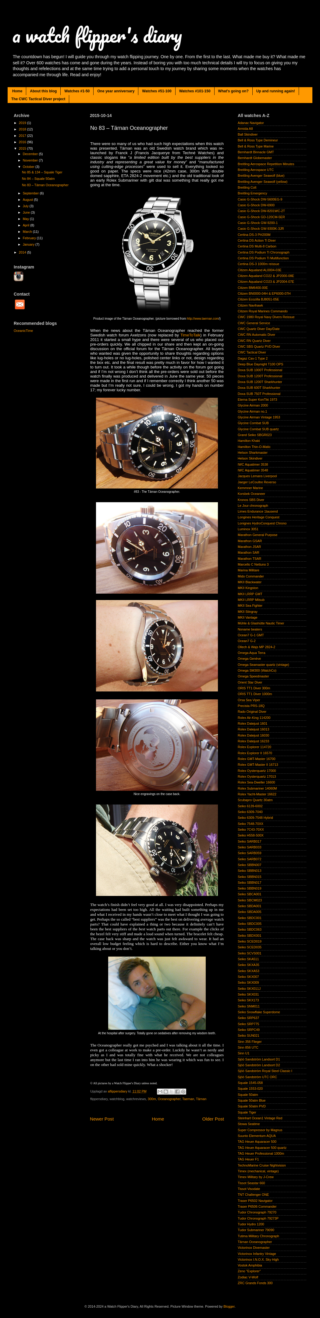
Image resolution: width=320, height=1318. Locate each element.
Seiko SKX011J (249, 988)
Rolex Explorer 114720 (254, 747)
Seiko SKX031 (248, 994)
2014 (23, 252)
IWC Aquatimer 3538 (253, 464)
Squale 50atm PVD (252, 1106)
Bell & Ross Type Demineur (258, 140)
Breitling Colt (247, 187)
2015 (23, 148)
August (28, 199)
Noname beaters (250, 629)
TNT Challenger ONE (253, 1194)
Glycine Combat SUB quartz (258, 429)
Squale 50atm (248, 1094)
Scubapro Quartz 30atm (255, 800)
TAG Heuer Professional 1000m (261, 1153)
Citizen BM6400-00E (253, 288)
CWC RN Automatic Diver (256, 334)
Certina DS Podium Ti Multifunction (263, 258)
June (27, 212)
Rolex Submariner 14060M (257, 788)
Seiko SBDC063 (249, 929)
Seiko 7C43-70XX (251, 829)
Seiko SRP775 (248, 1024)
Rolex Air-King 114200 (254, 717)
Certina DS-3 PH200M (254, 234)
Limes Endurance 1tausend (258, 511)
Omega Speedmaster (253, 676)
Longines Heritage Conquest (258, 517)
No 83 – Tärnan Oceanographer (45, 185)
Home (17, 91)
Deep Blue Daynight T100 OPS (260, 364)
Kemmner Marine (250, 488)
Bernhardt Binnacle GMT (256, 152)
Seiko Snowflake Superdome (259, 1012)
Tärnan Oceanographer (255, 1242)
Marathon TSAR (249, 558)
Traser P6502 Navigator (255, 1201)
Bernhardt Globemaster (255, 158)
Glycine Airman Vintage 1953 (259, 417)
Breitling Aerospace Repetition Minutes (266, 164)
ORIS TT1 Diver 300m (254, 688)
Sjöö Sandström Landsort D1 (259, 1059)
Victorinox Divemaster (254, 1247)
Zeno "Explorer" (249, 1271)
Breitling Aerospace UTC (256, 170)
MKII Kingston (248, 588)
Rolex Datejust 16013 (253, 729)
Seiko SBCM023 (250, 900)
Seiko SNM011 (249, 1006)
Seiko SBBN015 (249, 877)
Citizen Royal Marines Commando (263, 311)
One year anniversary (115, 91)
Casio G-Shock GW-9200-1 (258, 223)
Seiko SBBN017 (249, 882)
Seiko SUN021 (248, 1035)
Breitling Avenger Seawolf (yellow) (262, 181)
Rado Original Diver (252, 711)
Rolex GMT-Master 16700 (257, 759)
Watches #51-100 (156, 91)
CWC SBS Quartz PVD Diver (259, 346)
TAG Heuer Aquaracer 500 (257, 1141)
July (26, 206)
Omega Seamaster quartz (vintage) (263, 664)
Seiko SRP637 (248, 1018)
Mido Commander (251, 576)
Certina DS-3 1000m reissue (258, 264)
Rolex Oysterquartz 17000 (257, 771)
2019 (23, 123)
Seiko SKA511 (248, 959)
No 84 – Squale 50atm (38, 178)
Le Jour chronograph (253, 505)
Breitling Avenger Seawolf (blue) (261, 175)
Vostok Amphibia (250, 1265)
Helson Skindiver (250, 458)
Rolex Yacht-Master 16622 (257, 794)
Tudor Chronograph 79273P (258, 1218)
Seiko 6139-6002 (250, 806)
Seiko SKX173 (248, 1000)
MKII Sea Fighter (250, 605)
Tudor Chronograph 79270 (257, 1212)
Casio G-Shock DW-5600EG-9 (260, 199)
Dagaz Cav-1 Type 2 (253, 358)
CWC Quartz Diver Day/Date (258, 329)
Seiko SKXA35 (248, 965)
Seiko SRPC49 (249, 1030)
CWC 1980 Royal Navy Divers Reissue (266, 317)
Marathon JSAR (249, 547)
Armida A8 (245, 128)
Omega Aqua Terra (251, 653)
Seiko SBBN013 (249, 870)
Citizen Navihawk (250, 305)
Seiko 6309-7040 (250, 812)
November (31, 160)
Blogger (229, 1306)
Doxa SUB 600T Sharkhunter (259, 387)
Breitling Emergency (252, 193)
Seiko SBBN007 (249, 865)
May (26, 219)
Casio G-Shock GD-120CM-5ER (261, 217)
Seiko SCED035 (249, 947)
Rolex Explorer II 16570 (255, 753)
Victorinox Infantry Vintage (257, 1254)
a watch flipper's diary (97, 35)
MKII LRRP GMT (250, 594)
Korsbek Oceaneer (251, 494)
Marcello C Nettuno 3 (253, 564)
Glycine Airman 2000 (253, 405)
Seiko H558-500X (251, 835)
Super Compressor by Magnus (260, 1130)
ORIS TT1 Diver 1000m (255, 694)
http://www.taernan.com (203, 318)
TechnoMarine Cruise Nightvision (262, 1165)
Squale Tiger (247, 1112)
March (28, 231)
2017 (23, 135)
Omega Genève (249, 658)
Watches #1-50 (77, 91)
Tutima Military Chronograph (258, 1236)
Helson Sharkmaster (253, 452)
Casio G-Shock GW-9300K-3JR (261, 228)
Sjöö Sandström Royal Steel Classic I (265, 1071)
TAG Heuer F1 (248, 1159)
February (30, 238)
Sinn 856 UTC (248, 1047)
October (29, 167)
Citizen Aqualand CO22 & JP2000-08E (266, 276)
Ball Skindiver (248, 134)
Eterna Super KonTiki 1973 (257, 399)
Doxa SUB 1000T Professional (260, 370)
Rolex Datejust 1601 (252, 723)
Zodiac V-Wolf (248, 1277)
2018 (23, 129)
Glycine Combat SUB (253, 423)
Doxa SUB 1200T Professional (260, 376)
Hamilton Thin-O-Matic (254, 447)
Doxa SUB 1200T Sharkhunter (260, 382)
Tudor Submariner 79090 (256, 1230)
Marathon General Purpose (257, 535)
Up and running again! (275, 91)
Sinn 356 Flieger (250, 1041)
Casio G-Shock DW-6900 (256, 205)
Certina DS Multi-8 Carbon (257, 246)
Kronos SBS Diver (251, 500)
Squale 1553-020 (250, 1088)
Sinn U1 (243, 1053)
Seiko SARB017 (249, 841)
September (31, 193)
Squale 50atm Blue (251, 1100)
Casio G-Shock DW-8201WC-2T (261, 211)
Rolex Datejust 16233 (253, 741)
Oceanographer (169, 1099)
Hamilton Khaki (249, 440)
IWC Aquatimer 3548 (253, 470)
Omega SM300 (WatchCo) (257, 670)
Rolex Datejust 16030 (253, 735)
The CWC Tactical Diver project (38, 99)
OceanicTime (23, 330)
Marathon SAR (248, 552)
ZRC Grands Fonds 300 (255, 1283)
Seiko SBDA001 (249, 906)
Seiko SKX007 (248, 977)
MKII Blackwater (249, 582)
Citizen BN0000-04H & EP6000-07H (264, 293)
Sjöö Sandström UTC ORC (257, 1077)
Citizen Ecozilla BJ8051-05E (258, 299)
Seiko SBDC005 (249, 923)
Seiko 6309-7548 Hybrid (255, 817)
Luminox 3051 (248, 529)
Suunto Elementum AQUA (257, 1136)
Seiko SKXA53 (248, 971)
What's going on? (233, 91)
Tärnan (201, 1099)
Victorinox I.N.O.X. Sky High (258, 1259)
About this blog (43, 91)
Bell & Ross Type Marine (256, 146)
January (29, 244)
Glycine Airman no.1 (252, 411)
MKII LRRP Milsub (251, 600)
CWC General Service (254, 323)
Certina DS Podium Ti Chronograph (264, 252)
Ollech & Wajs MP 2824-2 (256, 647)
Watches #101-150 (195, 91)
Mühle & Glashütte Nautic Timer (261, 623)
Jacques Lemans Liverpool (257, 476)
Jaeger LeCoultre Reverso (257, 482)
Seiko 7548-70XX (250, 824)
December (31, 154)
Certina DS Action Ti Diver (257, 240)
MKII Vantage (248, 617)
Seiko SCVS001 (249, 953)
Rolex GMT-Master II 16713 (258, 764)
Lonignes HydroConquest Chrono (262, 523)
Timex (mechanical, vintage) (258, 1171)
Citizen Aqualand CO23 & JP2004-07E (266, 281)
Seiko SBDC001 (249, 918)
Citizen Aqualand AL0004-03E (259, 270)
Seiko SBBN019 (249, 888)
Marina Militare (248, 570)
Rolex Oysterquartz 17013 (257, 776)
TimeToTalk (190, 335)
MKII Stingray (248, 611)
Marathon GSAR (250, 541)
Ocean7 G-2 (247, 641)
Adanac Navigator (251, 123)
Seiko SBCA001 (249, 894)
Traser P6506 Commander (257, 1206)
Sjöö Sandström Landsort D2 (259, 1065)
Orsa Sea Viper (249, 700)
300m (152, 1099)
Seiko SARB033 (249, 847)
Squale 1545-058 (250, 1083)
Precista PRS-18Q (251, 706)
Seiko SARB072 (249, 859)
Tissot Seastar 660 (251, 1183)
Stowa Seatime (249, 1124)
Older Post (213, 1118)
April (26, 225)
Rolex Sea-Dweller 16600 (256, 782)
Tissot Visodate (249, 1189)
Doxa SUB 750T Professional (259, 394)
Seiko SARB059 (249, 853)
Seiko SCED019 (249, 941)
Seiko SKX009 (248, 982)
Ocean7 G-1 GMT (251, 635)
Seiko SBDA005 (249, 912)
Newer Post (102, 1118)
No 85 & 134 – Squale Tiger (42, 172)
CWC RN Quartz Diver (254, 341)
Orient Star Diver (250, 682)
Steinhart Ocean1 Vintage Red (260, 1118)
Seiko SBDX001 (249, 935)
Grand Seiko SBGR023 (255, 435)
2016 (23, 142)
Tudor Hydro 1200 (251, 1224)
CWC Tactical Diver (252, 352)
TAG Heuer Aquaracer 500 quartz (262, 1147)
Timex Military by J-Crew (256, 1177)
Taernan (188, 1099)
